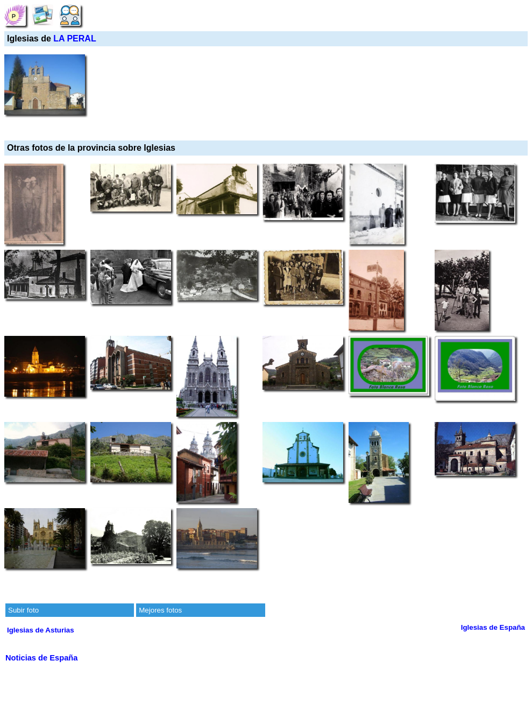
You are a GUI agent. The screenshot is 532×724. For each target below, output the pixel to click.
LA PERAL (74, 38)
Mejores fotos (160, 610)
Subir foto (23, 610)
